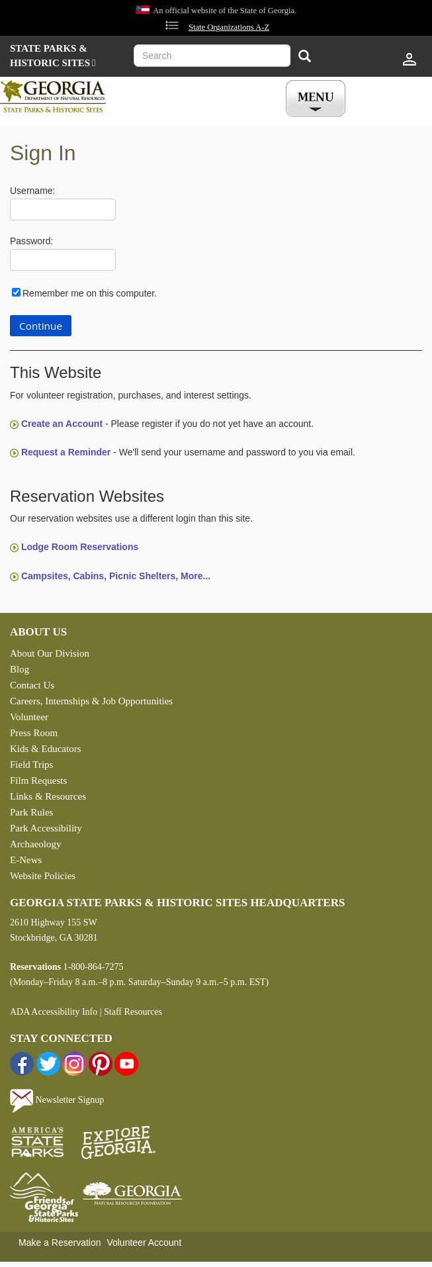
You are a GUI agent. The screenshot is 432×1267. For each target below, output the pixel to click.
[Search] (304, 57)
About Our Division (49, 653)
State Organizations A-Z (229, 27)
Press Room (34, 732)
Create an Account (62, 423)
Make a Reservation (60, 1242)
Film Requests (38, 780)
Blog (19, 669)
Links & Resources (48, 796)
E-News (26, 860)
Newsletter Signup (57, 1100)
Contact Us (32, 685)
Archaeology (35, 844)
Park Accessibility (46, 828)
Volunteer (29, 717)
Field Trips (31, 764)
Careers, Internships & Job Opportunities (91, 701)
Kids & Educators (45, 748)
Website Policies (42, 875)
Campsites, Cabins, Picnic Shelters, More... (115, 576)
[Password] (63, 260)
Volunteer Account (144, 1242)
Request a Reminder (65, 452)
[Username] (63, 209)
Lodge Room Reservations (79, 546)
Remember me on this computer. (89, 293)
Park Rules (31, 812)
